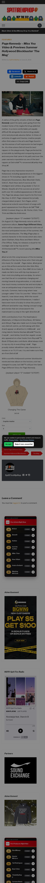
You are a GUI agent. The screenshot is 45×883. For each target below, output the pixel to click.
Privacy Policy (13, 440)
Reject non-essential (23, 444)
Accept (8, 444)
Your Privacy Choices (27, 440)
